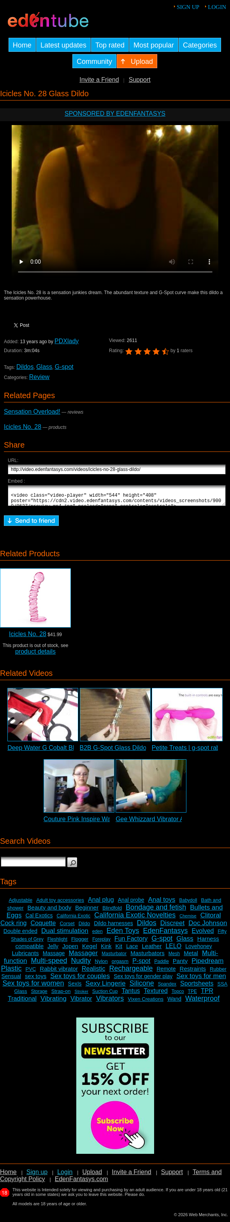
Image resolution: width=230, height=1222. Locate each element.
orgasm (120, 965)
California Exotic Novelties (135, 918)
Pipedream (207, 964)
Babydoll (188, 903)
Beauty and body (50, 911)
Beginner (86, 911)
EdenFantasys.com (81, 1182)
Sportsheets (196, 987)
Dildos (24, 366)
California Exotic (73, 919)
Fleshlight (57, 942)
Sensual (11, 980)
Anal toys (162, 903)
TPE (192, 995)
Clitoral (210, 918)
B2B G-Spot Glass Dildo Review (124, 751)
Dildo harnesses (113, 927)
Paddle (161, 965)
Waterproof (202, 1002)
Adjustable (20, 903)
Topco (178, 995)
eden (97, 935)
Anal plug (101, 903)
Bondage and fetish (156, 911)
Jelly (52, 950)
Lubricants (25, 956)
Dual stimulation (64, 934)
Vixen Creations (145, 1002)
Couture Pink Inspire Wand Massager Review (106, 822)
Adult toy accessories (60, 903)
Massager (83, 956)
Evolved (203, 934)
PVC (31, 972)
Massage (54, 957)
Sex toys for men (201, 979)
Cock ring (13, 926)
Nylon (101, 965)
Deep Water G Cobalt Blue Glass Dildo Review (72, 751)
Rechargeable (131, 972)
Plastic (11, 972)
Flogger (79, 942)
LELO (173, 949)
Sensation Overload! (32, 411)
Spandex (167, 987)
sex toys (35, 979)
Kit (119, 949)
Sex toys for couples (80, 979)
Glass (44, 366)
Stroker (81, 995)
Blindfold (112, 911)
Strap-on (61, 995)
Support (140, 79)
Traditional (22, 1002)
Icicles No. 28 (22, 426)
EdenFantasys (165, 934)
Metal (191, 956)
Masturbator (114, 957)
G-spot (64, 366)
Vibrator (81, 1002)
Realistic (93, 972)
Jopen (70, 949)
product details (35, 655)
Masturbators (147, 956)
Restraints (193, 972)
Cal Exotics (39, 919)
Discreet (172, 926)
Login (217, 7)
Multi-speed (49, 964)
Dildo (84, 927)
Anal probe (131, 903)
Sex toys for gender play (143, 980)
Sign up (188, 7)
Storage (39, 995)
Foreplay (101, 942)
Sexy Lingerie (106, 987)
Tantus (130, 994)
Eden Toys (123, 934)
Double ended (20, 934)
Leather (152, 949)
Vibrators (110, 1002)
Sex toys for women (33, 987)
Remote (166, 972)
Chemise (187, 919)
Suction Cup (105, 995)
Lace (132, 950)
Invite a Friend (99, 79)
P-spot (141, 964)
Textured (156, 994)
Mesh (174, 957)
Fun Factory (130, 942)
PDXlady (66, 341)
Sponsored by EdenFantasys (115, 113)
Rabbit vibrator (59, 972)
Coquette (43, 926)
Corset (67, 927)
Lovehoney (198, 950)
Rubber (218, 972)
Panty (180, 964)
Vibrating (53, 1002)
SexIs (75, 987)
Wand (174, 1002)
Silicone (142, 987)
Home (8, 1175)
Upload (92, 1175)
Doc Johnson (207, 926)
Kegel (89, 949)
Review (39, 377)
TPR (207, 994)
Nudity (81, 964)
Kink (106, 950)
